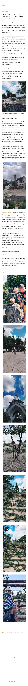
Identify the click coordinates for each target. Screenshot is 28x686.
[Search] (25, 2)
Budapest (8, 632)
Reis (15, 632)
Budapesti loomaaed (7, 212)
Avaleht (5, 5)
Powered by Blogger (14, 681)
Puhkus (11, 632)
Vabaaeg (21, 632)
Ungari (17, 632)
